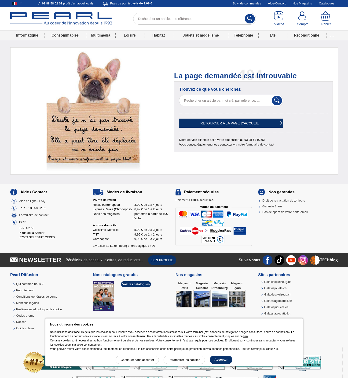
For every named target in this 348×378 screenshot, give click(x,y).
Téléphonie (243, 35)
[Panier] (326, 18)
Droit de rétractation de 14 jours (283, 200)
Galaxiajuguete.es (276, 307)
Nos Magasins (302, 3)
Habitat (158, 35)
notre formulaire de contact (256, 144)
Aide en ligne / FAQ (32, 201)
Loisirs (130, 35)
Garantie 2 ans (272, 206)
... (331, 35)
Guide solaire (25, 328)
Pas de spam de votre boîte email (285, 212)
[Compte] (302, 18)
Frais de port (131, 3)
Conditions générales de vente (36, 296)
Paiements (194, 200)
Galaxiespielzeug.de (277, 282)
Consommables (65, 35)
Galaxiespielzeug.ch (277, 294)
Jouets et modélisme (201, 35)
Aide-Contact (277, 3)
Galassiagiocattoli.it (277, 313)
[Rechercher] (250, 18)
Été (272, 35)
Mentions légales (27, 303)
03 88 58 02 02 (254, 140)
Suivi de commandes (247, 3)
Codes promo (25, 315)
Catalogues (326, 3)
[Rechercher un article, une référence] (194, 19)
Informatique (27, 35)
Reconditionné (306, 35)
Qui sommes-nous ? (29, 284)
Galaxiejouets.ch (275, 288)
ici (277, 349)
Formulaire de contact (33, 215)
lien (245, 336)
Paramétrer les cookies (184, 360)
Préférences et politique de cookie (39, 309)
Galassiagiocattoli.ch (278, 301)
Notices (21, 322)
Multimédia (100, 35)
